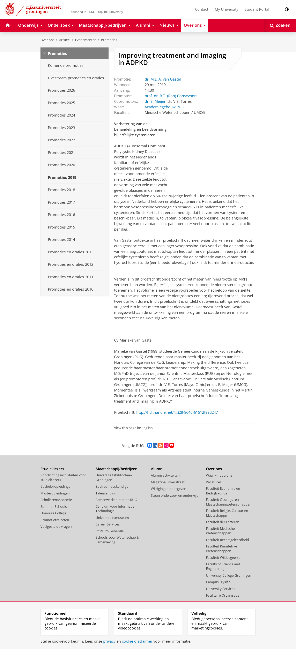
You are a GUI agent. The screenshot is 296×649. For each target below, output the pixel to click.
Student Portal (257, 9)
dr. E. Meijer (155, 101)
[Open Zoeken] (280, 25)
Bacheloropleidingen (56, 486)
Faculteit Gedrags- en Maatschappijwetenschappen (228, 502)
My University (226, 9)
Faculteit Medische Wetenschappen (220, 531)
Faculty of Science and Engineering (223, 566)
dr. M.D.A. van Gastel (163, 78)
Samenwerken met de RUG (116, 500)
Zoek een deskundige (112, 486)
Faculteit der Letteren (222, 522)
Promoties (109, 40)
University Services (220, 589)
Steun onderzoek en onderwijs (174, 495)
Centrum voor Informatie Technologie (115, 508)
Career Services (108, 524)
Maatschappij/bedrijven (116, 469)
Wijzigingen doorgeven (168, 488)
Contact (201, 9)
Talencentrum (106, 493)
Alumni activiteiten (165, 475)
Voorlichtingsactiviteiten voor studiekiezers (63, 477)
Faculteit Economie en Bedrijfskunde (223, 490)
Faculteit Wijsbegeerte (223, 557)
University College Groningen (228, 575)
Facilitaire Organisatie (222, 595)
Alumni (157, 469)
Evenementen (85, 40)
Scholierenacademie (56, 500)
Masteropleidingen (55, 493)
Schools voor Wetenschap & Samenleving (117, 539)
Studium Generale (110, 531)
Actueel (65, 40)
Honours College (53, 513)
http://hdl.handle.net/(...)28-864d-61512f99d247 (177, 412)
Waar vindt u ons (219, 475)
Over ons (47, 40)
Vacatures (214, 482)
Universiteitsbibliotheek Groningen (114, 477)
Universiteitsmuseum (112, 517)
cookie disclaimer (137, 641)
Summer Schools (53, 506)
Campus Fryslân (218, 582)
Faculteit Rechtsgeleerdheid (227, 540)
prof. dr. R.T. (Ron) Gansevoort (171, 95)
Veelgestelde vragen (56, 526)
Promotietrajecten (54, 520)
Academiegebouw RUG (164, 106)
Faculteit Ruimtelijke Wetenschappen (221, 548)
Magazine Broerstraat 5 (169, 482)
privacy (109, 641)
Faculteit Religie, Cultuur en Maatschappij (227, 513)
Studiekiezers (52, 469)
